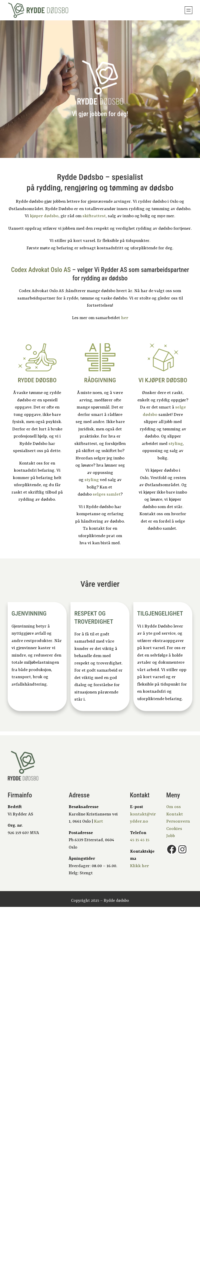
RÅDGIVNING (100, 380)
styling (92, 480)
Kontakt (174, 814)
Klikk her (139, 866)
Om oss (173, 807)
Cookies (174, 828)
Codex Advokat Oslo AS (41, 270)
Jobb (170, 836)
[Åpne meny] (188, 10)
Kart (98, 821)
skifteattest (94, 216)
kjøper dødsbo (44, 216)
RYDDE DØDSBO (37, 380)
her (124, 318)
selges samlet (107, 494)
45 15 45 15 (139, 840)
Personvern (178, 821)
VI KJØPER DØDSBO (162, 380)
